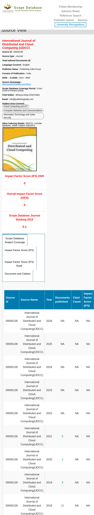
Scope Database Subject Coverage (15, 240)
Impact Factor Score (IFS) (19, 250)
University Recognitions (70, 24)
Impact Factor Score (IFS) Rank (19, 264)
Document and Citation (17, 273)
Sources (82, 20)
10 (62, 505)
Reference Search (70, 15)
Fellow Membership (70, 6)
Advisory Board (70, 11)
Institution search (64, 20)
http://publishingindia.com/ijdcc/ (16, 84)
